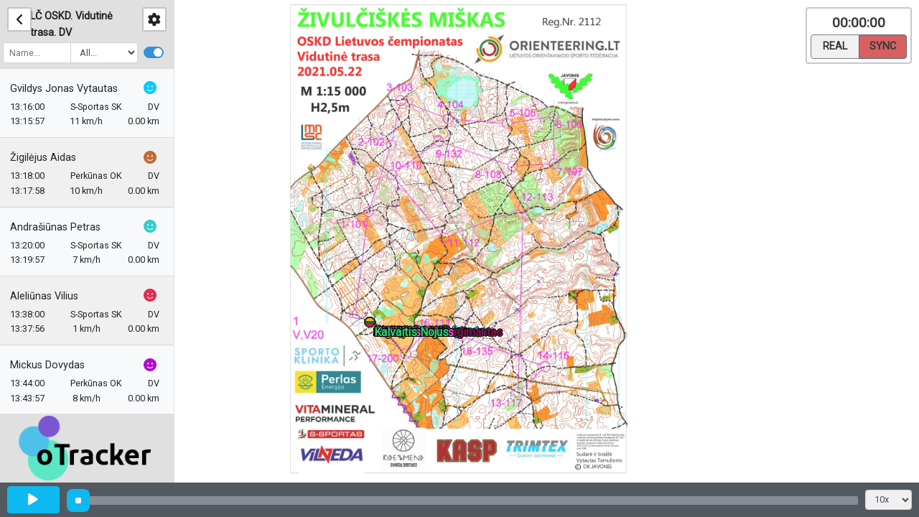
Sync (882, 45)
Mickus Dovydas (51, 365)
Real (835, 45)
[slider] (78, 500)
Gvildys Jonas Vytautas (68, 89)
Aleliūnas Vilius (48, 296)
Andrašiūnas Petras (59, 227)
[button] (372, 324)
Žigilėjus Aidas (47, 158)
